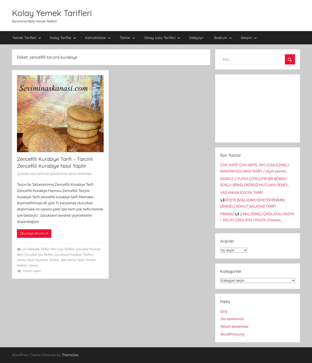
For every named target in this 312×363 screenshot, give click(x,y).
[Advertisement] (257, 108)
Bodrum (223, 37)
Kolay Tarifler (63, 37)
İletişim (249, 37)
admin (72, 174)
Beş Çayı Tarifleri (62, 249)
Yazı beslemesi (232, 319)
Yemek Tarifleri (26, 37)
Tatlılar (127, 37)
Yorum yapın (32, 271)
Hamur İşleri (25, 260)
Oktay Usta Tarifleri (162, 37)
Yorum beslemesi (234, 326)
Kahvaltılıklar (98, 37)
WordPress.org (232, 334)
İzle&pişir (196, 37)
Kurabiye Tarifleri (47, 260)
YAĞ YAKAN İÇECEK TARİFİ (241, 193)
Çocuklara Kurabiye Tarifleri (73, 254)
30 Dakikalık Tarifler (36, 249)
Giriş (223, 311)
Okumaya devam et (34, 233)
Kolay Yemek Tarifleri (52, 13)
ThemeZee (70, 355)
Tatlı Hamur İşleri (72, 260)
